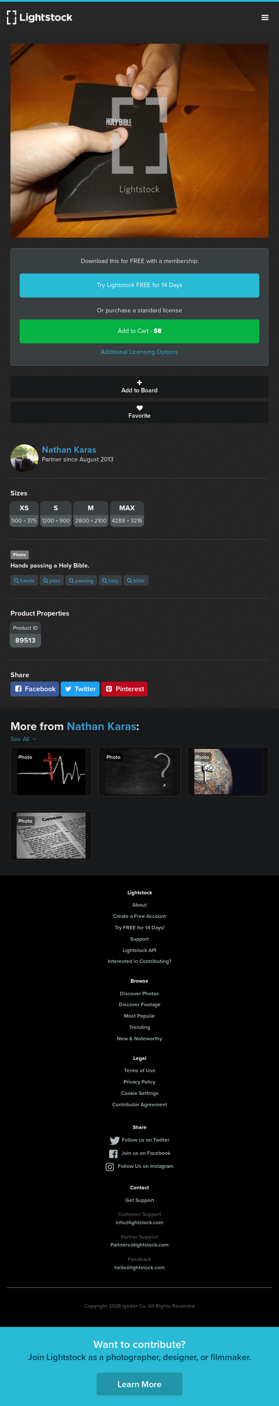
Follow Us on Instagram (145, 1166)
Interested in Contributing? (140, 961)
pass (51, 580)
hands (24, 580)
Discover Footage (140, 1004)
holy (110, 580)
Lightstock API (139, 950)
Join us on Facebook (145, 1153)
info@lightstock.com (139, 1222)
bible (136, 580)
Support (139, 938)
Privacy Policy (139, 1081)
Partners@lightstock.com (139, 1244)
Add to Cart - (140, 331)
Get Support (139, 1200)
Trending (139, 1027)
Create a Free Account (139, 916)
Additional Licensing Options (139, 352)
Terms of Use (139, 1070)
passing (81, 580)
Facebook (34, 689)
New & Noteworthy (139, 1038)
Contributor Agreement (139, 1104)
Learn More (139, 1384)
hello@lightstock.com (139, 1267)
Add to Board (139, 387)
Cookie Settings (139, 1093)
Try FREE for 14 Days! (140, 927)
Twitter (80, 689)
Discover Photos (139, 993)
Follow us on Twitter (145, 1139)
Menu (265, 17)
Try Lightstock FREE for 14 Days (140, 285)
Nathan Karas (69, 449)
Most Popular (139, 1015)
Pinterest (124, 689)
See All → (23, 739)
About (139, 904)
